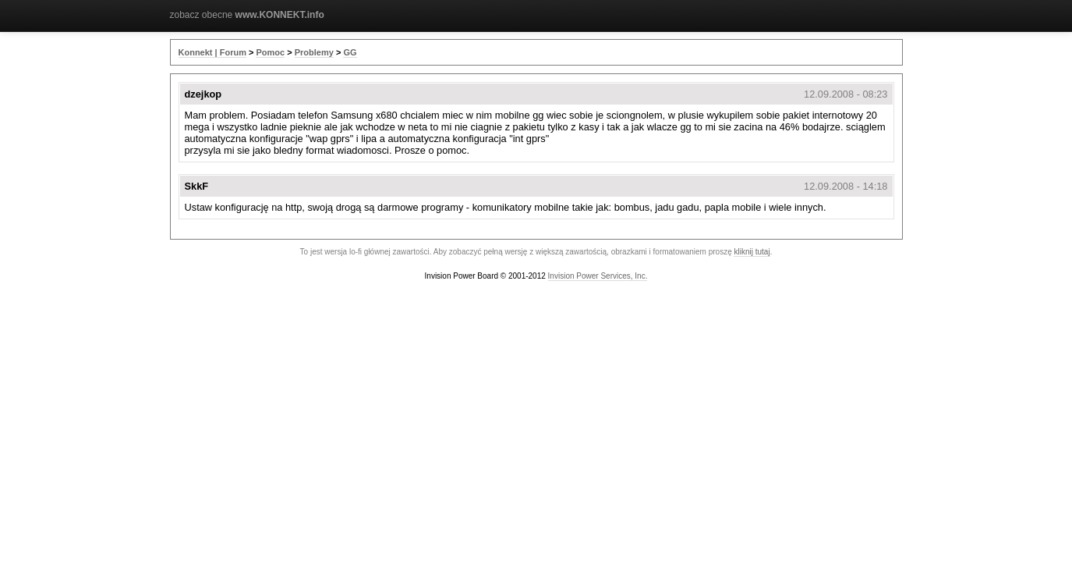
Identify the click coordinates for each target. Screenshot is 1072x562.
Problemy (314, 52)
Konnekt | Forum (212, 52)
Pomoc (270, 52)
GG (349, 52)
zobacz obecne (247, 14)
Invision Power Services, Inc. (598, 276)
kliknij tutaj (752, 251)
